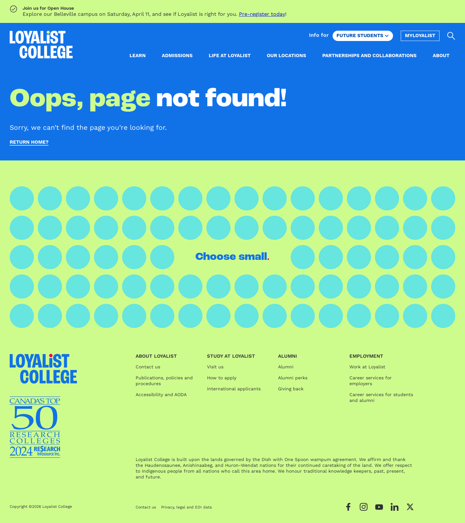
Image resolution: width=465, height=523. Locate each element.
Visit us (215, 366)
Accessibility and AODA (161, 394)
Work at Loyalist (367, 366)
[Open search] (451, 36)
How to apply (221, 377)
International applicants (234, 388)
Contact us (148, 366)
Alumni (286, 366)
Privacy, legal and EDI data (186, 507)
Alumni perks (292, 377)
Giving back (291, 388)
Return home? (29, 142)
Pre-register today (262, 14)
